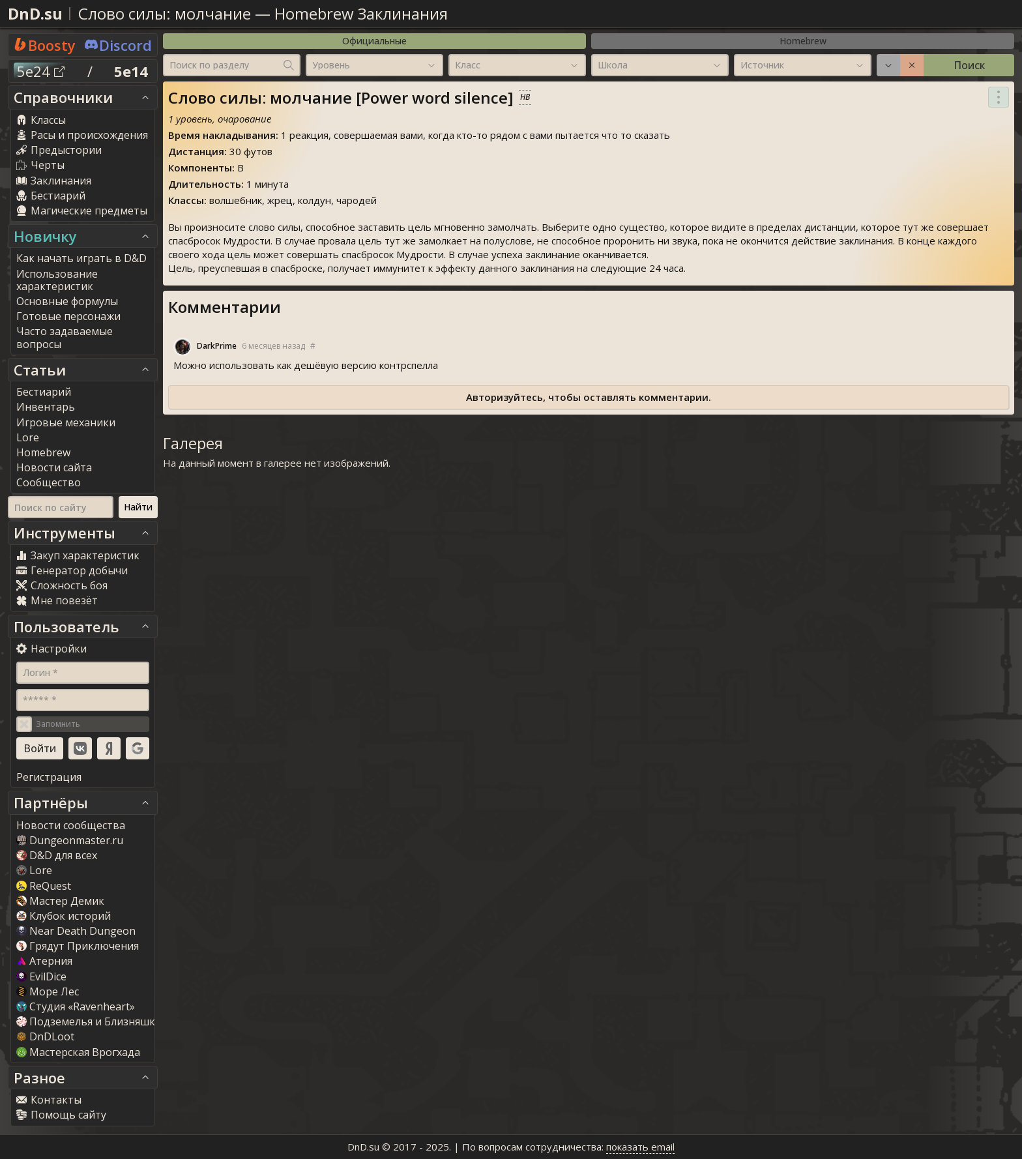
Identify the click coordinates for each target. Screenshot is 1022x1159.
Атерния (44, 961)
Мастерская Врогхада (78, 1052)
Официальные (374, 41)
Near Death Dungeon (76, 931)
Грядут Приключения (77, 946)
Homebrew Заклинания (361, 13)
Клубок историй (63, 916)
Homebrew (803, 41)
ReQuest (43, 886)
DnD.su (35, 13)
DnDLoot (45, 1036)
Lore (34, 870)
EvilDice (41, 976)
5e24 (41, 71)
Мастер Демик (60, 901)
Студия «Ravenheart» (75, 1006)
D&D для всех (56, 855)
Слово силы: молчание (164, 13)
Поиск (969, 65)
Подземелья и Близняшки (89, 1021)
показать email (640, 1146)
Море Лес (47, 991)
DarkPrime (217, 346)
